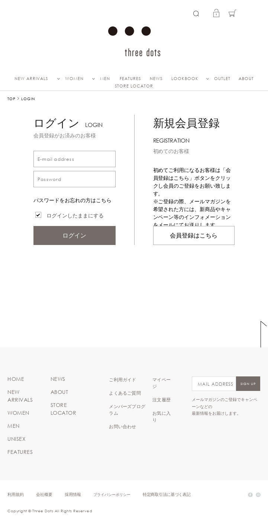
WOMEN (74, 79)
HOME (15, 379)
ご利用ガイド (122, 379)
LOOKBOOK (184, 79)
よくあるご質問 (125, 392)
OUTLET (222, 79)
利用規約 (15, 494)
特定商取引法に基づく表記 (166, 494)
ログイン (74, 235)
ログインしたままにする (75, 215)
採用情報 (73, 494)
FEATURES (130, 79)
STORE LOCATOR (134, 86)
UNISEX (16, 439)
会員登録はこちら (193, 235)
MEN (105, 79)
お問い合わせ (122, 426)
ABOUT (246, 79)
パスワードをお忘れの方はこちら (72, 200)
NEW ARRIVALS (31, 79)
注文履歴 (161, 399)
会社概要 (44, 494)
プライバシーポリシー (111, 494)
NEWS (156, 79)
